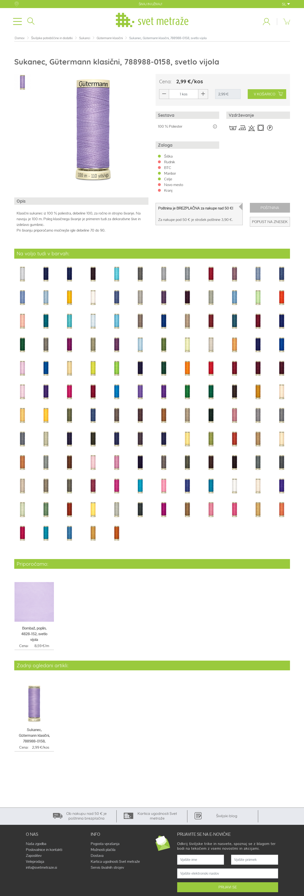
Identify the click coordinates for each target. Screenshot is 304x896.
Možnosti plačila (103, 850)
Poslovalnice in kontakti (44, 850)
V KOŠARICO (268, 95)
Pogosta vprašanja (105, 844)
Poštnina (270, 208)
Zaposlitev (34, 856)
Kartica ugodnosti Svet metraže (115, 862)
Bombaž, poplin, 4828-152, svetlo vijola (34, 635)
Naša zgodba (36, 844)
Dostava (97, 856)
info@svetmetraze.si (41, 868)
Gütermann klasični (110, 39)
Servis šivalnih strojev (107, 868)
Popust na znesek (270, 222)
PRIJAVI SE (227, 888)
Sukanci (84, 39)
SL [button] (286, 4)
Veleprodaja (35, 862)
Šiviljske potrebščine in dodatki (52, 39)
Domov (20, 39)
